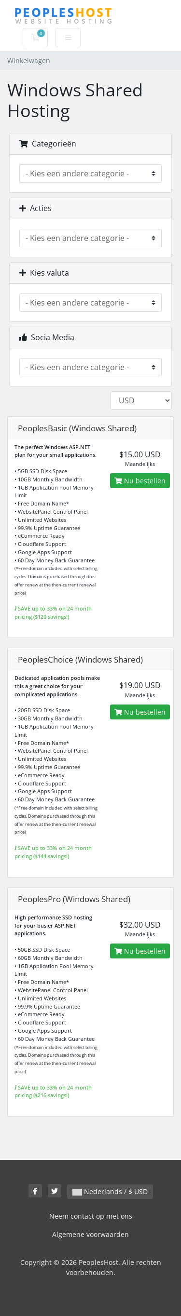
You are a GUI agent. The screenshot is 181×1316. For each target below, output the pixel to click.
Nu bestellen (140, 480)
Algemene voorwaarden (90, 1234)
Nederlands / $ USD (110, 1191)
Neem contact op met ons (90, 1216)
